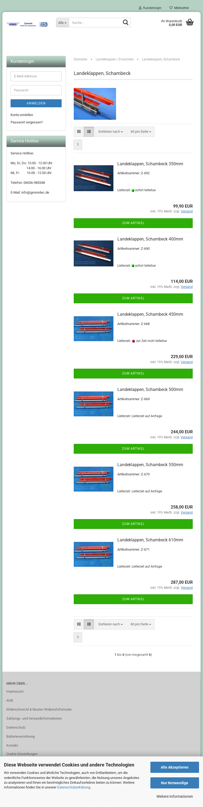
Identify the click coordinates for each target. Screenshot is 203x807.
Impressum (15, 691)
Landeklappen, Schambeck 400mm (150, 239)
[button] (79, 132)
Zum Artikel (133, 223)
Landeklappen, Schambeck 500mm (150, 389)
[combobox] (110, 132)
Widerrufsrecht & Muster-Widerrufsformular (39, 709)
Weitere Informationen (174, 796)
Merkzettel (179, 8)
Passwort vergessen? (27, 122)
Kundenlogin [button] (150, 8)
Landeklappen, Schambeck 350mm (150, 163)
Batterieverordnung (20, 736)
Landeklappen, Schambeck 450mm (150, 314)
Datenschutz (15, 727)
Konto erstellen (22, 115)
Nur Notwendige (174, 783)
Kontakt (12, 745)
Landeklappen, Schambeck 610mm (150, 539)
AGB (9, 700)
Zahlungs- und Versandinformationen (34, 718)
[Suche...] (62, 22)
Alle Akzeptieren (174, 767)
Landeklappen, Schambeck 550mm (150, 464)
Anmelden (36, 103)
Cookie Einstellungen (22, 754)
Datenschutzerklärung (73, 787)
